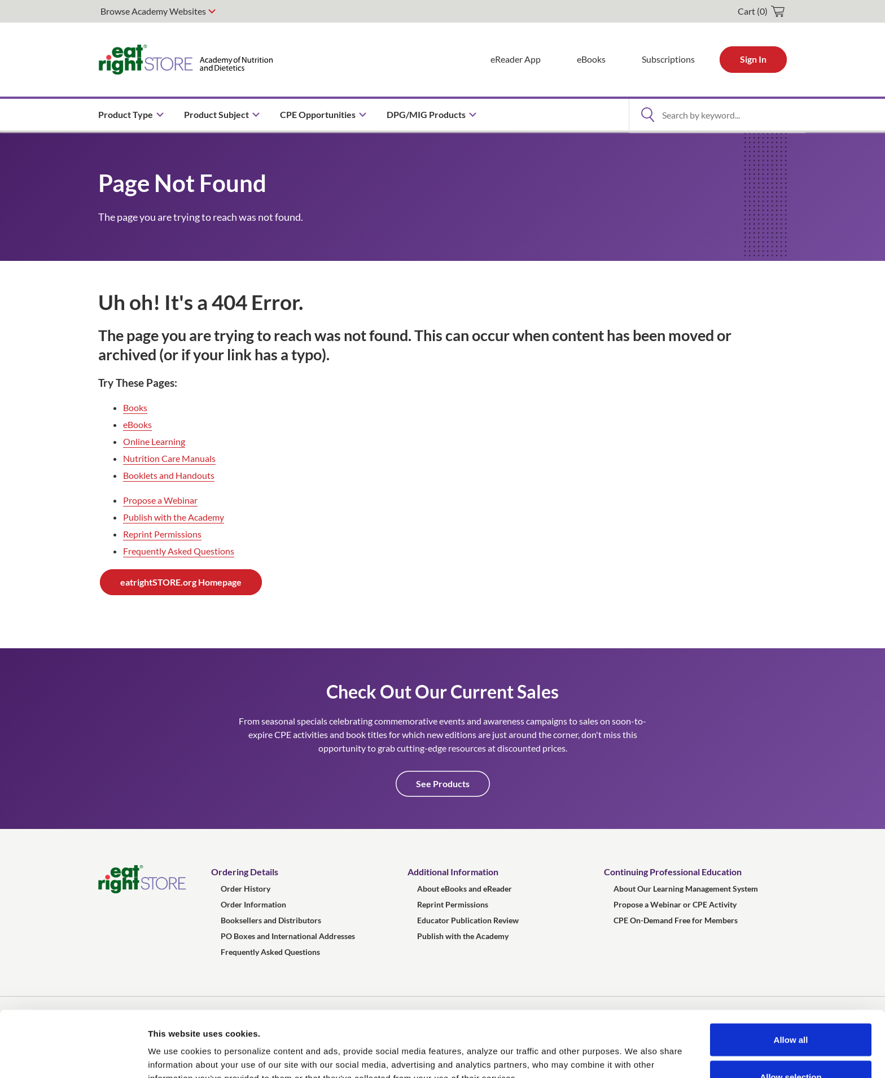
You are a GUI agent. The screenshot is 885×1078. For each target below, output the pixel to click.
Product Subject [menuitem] (216, 114)
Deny (791, 1048)
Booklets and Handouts (168, 475)
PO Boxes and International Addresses (288, 936)
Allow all (791, 974)
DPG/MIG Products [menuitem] (426, 114)
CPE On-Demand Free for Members (675, 920)
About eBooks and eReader (464, 888)
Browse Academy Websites (153, 11)
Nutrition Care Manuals (169, 458)
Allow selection (790, 1011)
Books (135, 407)
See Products (443, 783)
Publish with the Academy (173, 517)
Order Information (253, 904)
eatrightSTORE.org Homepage (181, 582)
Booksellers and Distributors (271, 920)
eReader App (515, 59)
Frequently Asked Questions (178, 550)
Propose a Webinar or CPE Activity (675, 904)
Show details (592, 1049)
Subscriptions (668, 59)
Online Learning (154, 441)
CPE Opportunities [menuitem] (318, 114)
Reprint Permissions (162, 534)
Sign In (753, 59)
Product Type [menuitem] (125, 114)
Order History (245, 888)
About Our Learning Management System (686, 888)
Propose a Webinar (160, 500)
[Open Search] (647, 115)
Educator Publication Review (467, 920)
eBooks (591, 59)
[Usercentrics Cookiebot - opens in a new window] (73, 1056)
